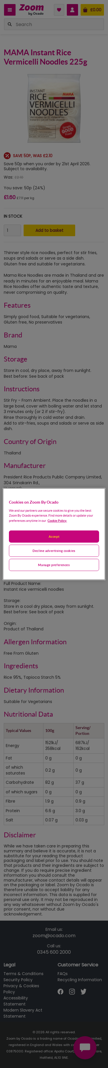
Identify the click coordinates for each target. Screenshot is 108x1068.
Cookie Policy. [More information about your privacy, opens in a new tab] (57, 520)
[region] (54, 534)
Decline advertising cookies (54, 550)
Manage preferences (54, 564)
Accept (54, 536)
